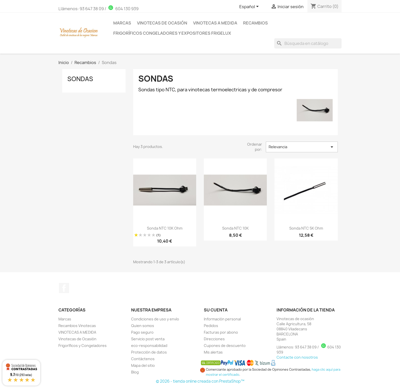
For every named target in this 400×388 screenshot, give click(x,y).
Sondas (80, 78)
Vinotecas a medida (215, 23)
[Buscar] (308, 43)
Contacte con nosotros (297, 357)
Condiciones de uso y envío (155, 319)
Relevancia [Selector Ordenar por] (302, 147)
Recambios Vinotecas (77, 325)
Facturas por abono (221, 332)
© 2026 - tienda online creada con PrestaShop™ (200, 381)
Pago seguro (142, 332)
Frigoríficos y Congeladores (82, 345)
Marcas (122, 23)
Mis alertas (213, 352)
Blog (135, 372)
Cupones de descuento (225, 345)
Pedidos (211, 325)
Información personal (222, 319)
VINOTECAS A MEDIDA (77, 332)
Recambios (255, 23)
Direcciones (214, 338)
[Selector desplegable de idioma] (249, 7)
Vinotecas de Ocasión (162, 23)
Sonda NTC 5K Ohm (306, 228)
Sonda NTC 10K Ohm (164, 228)
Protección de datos (149, 352)
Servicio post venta (148, 338)
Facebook (64, 288)
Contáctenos (143, 358)
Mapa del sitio (143, 365)
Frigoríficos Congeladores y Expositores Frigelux (172, 33)
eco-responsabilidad (149, 345)
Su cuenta (216, 310)
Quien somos (142, 325)
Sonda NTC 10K (235, 228)
